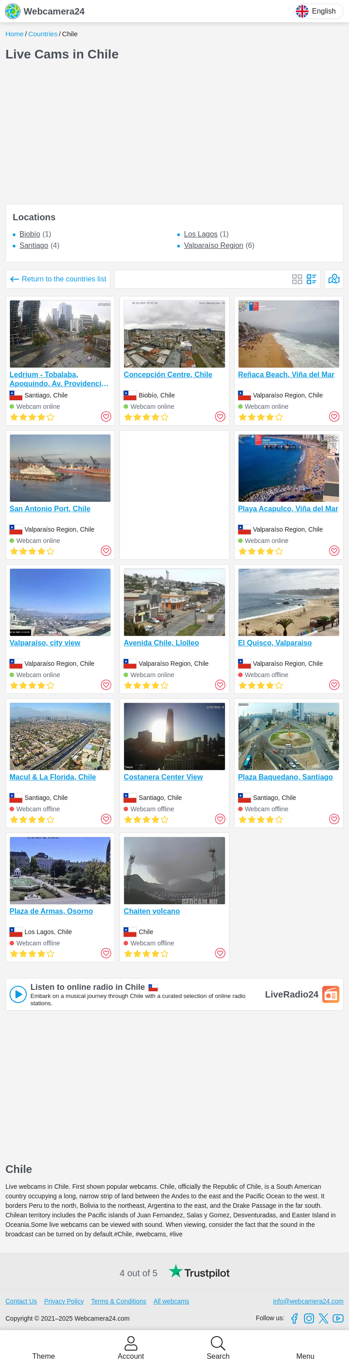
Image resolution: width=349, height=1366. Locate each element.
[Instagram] (309, 1318)
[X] (323, 1318)
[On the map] (334, 279)
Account (131, 1356)
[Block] (297, 279)
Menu (305, 1356)
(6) (219, 245)
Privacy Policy (64, 1301)
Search (218, 1356)
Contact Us (21, 1301)
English (316, 11)
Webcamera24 (45, 11)
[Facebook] (294, 1318)
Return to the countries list (64, 279)
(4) (40, 245)
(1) (35, 234)
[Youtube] (338, 1318)
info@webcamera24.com (308, 1301)
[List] (312, 279)
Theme (43, 1356)
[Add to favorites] (105, 416)
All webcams (171, 1301)
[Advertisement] (174, 133)
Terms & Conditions (118, 1301)
